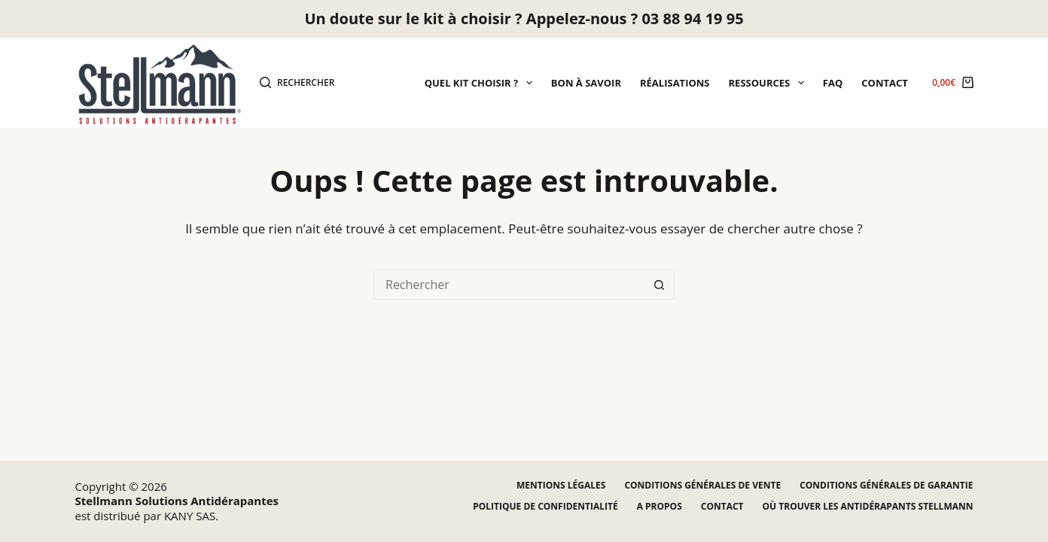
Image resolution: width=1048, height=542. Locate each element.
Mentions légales (560, 486)
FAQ (832, 83)
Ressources (769, 83)
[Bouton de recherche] (659, 284)
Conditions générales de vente (702, 486)
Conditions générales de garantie (886, 486)
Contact (884, 83)
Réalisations (675, 83)
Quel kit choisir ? (481, 83)
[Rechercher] (297, 82)
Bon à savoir (586, 83)
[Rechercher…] (508, 284)
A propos (659, 507)
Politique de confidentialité (545, 507)
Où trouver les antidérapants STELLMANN (868, 507)
